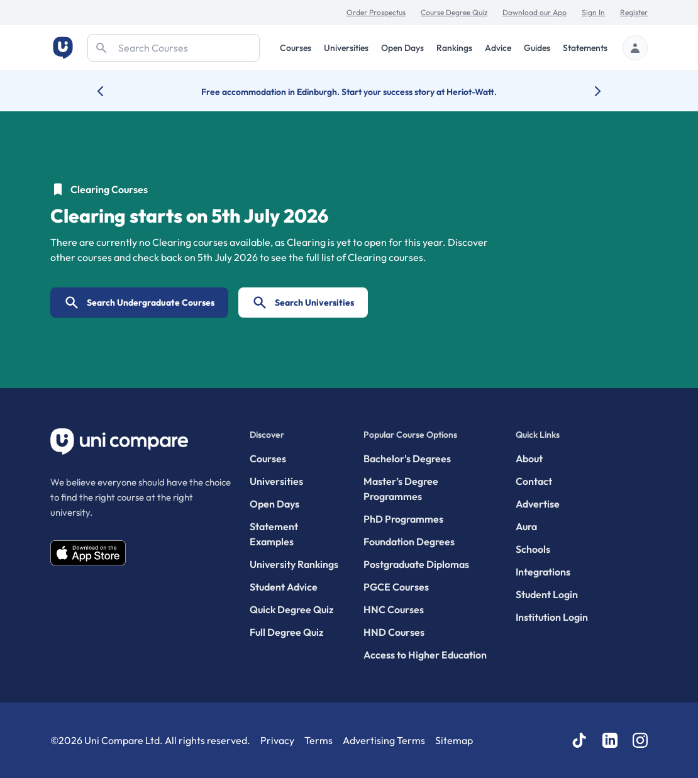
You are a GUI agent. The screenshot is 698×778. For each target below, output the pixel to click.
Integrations (543, 571)
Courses (295, 47)
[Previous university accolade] (110, 91)
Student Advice (284, 587)
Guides (537, 47)
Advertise (538, 503)
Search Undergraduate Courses (139, 302)
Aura (526, 526)
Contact (534, 481)
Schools (533, 549)
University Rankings (294, 564)
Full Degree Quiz (286, 632)
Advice (498, 47)
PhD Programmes (403, 519)
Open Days (402, 47)
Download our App (534, 12)
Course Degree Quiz (454, 12)
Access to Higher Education (425, 654)
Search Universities (303, 302)
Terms (318, 740)
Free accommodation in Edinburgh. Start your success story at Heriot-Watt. (349, 91)
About (529, 458)
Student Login (547, 594)
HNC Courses (393, 609)
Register (634, 12)
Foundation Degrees (409, 541)
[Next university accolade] (588, 91)
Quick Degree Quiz (291, 609)
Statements (585, 47)
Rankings (454, 47)
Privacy (277, 740)
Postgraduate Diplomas (416, 564)
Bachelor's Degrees (407, 458)
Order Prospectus (376, 12)
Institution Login (552, 617)
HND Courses (393, 632)
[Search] (173, 48)
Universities (346, 47)
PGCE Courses (396, 587)
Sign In (593, 12)
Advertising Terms (384, 740)
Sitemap (454, 740)
